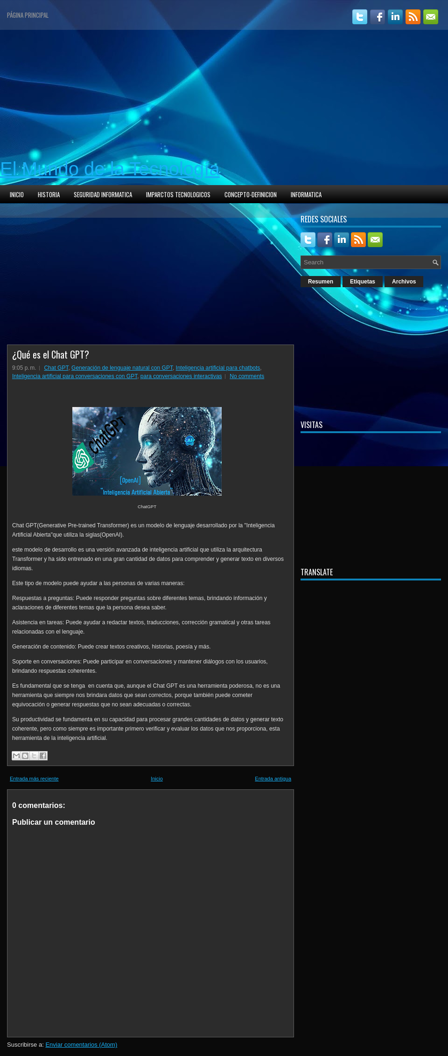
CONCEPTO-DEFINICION (250, 194)
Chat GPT (56, 368)
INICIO (17, 194)
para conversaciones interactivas (181, 376)
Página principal (28, 15)
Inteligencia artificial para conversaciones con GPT (74, 376)
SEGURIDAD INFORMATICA (103, 194)
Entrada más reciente (34, 778)
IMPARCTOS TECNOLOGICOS (178, 194)
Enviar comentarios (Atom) (81, 1044)
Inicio (157, 778)
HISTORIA (49, 194)
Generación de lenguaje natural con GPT (122, 368)
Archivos (404, 281)
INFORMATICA (306, 194)
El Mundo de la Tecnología (110, 169)
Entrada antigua (273, 778)
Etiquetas (362, 281)
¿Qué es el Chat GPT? (50, 354)
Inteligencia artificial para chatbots (218, 368)
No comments (247, 376)
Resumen (320, 281)
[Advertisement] (224, 95)
